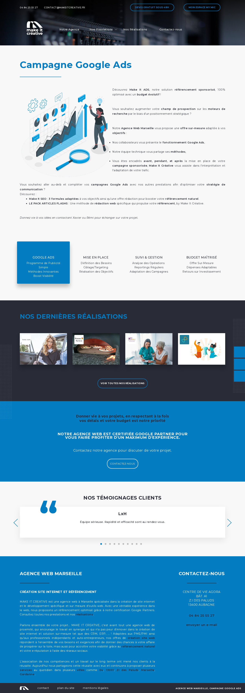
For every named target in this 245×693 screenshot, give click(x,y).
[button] (101, 544)
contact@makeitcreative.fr (64, 7)
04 (101, 670)
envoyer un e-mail (201, 625)
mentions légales (95, 688)
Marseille (147, 670)
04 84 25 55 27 (29, 7)
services (26, 670)
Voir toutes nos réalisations (123, 383)
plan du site (66, 688)
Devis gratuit (152, 7)
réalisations (84, 614)
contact (43, 688)
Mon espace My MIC (202, 7)
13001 (110, 670)
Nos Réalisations (135, 29)
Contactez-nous (171, 29)
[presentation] (15, 523)
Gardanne (27, 674)
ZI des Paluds (128, 670)
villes (80, 670)
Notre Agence (69, 29)
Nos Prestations (101, 29)
